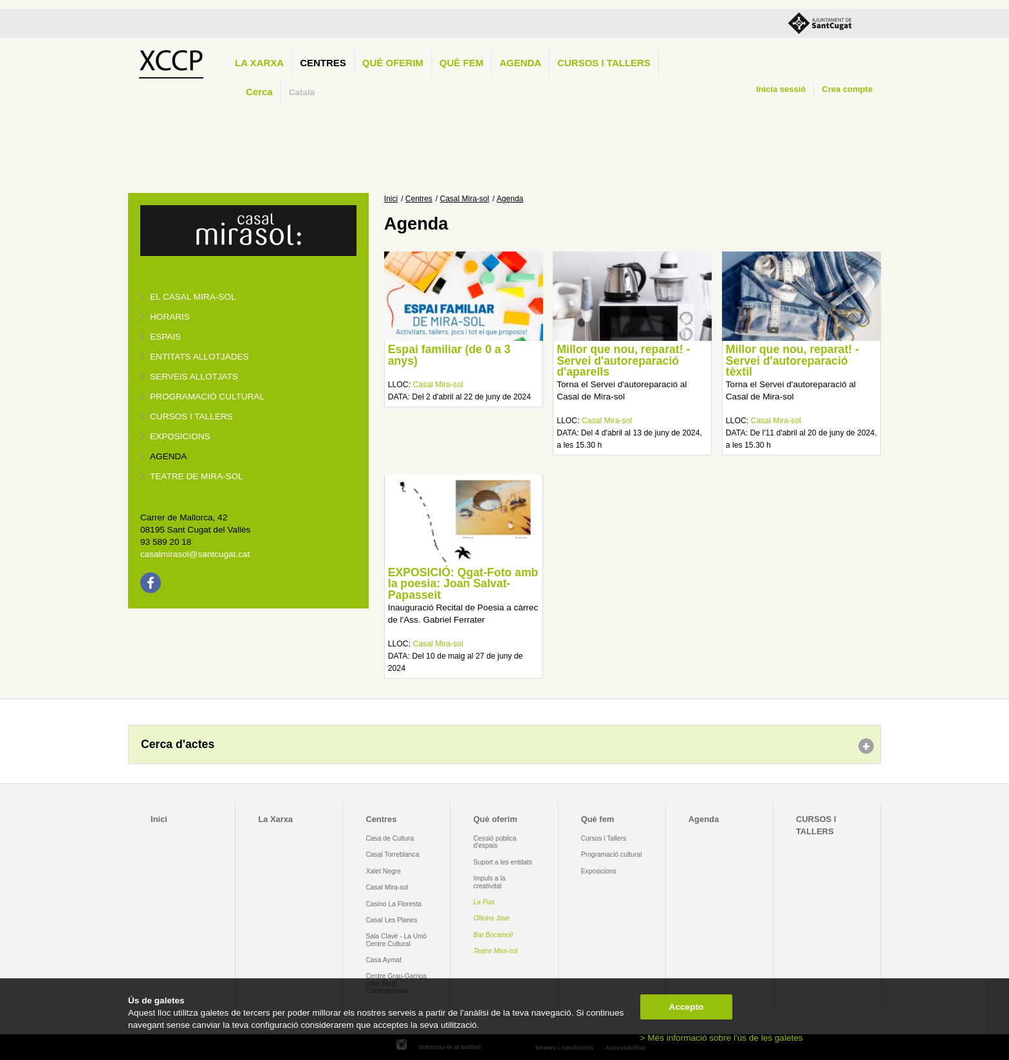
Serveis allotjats (194, 376)
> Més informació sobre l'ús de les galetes (721, 1038)
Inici (391, 198)
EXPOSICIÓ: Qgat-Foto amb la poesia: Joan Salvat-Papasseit (463, 583)
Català (302, 92)
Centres (323, 62)
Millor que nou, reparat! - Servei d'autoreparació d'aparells (623, 360)
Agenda (520, 62)
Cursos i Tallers (603, 838)
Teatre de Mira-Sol (196, 476)
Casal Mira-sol (465, 198)
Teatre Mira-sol (496, 951)
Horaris (170, 317)
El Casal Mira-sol (193, 297)
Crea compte (847, 89)
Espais (165, 337)
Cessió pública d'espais (495, 842)
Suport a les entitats (503, 862)
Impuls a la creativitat (490, 882)
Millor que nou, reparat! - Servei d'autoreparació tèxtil (792, 360)
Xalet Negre (383, 871)
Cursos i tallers (191, 416)
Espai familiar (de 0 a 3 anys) (449, 355)
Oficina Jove (492, 918)
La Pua (484, 902)
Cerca (259, 91)
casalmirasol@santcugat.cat (195, 554)
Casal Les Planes (391, 920)
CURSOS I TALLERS (604, 62)
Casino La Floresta (393, 904)
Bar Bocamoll (493, 934)
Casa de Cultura (390, 838)
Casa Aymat (384, 960)
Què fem (461, 62)
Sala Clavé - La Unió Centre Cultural (396, 940)
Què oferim (392, 62)
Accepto (686, 1007)
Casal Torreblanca (392, 854)
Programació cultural (207, 396)
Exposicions (180, 436)
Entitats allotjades (199, 356)
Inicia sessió (781, 89)
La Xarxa (259, 62)
